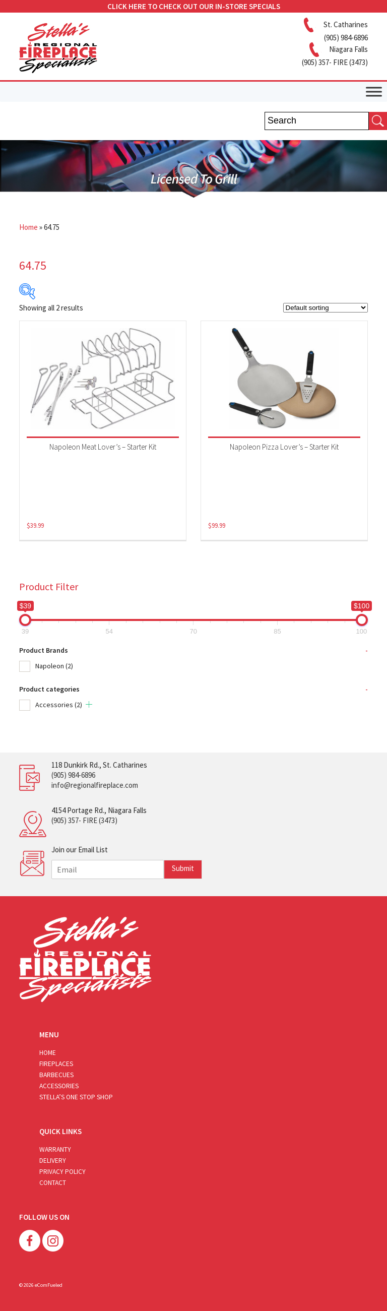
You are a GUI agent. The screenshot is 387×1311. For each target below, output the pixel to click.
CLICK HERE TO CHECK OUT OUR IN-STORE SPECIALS (193, 6)
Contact (52, 1182)
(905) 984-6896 (73, 775)
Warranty (55, 1149)
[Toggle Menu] (374, 91)
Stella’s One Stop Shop (76, 1097)
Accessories (58, 704)
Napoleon (54, 665)
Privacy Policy (62, 1171)
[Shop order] (325, 308)
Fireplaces (56, 1063)
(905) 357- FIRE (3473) (84, 820)
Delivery (52, 1160)
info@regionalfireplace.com (94, 785)
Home (28, 227)
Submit (183, 868)
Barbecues (56, 1075)
